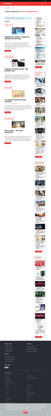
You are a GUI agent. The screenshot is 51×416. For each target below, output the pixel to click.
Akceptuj (25, 412)
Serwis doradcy (29, 394)
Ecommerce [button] (22, 3)
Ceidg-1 (28, 400)
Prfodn (28, 388)
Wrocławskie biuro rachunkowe (10, 402)
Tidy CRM (28, 398)
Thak (6, 400)
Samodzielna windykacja (31, 392)
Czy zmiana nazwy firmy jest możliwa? (15, 100)
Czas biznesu (7, 388)
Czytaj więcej (7, 50)
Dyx (5, 390)
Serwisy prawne (7, 398)
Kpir (5, 394)
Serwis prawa (7, 396)
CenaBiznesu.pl (8, 380)
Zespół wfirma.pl (15, 103)
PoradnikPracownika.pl (9, 382)
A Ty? (6, 386)
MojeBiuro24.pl (8, 378)
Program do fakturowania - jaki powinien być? (16, 70)
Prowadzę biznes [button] (17, 3)
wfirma (42, 3)
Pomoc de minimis (30, 386)
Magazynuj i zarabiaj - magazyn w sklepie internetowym (17, 38)
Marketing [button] (26, 3)
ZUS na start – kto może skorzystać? (14, 131)
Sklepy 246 (28, 396)
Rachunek (28, 390)
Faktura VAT (7, 392)
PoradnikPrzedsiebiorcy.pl (31, 378)
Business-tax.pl (30, 375)
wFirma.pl (7, 375)
